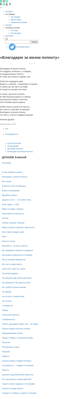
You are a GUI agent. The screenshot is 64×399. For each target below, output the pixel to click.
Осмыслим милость (10, 315)
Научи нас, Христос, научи (13, 269)
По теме (14, 30)
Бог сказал (6, 181)
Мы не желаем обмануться (14, 260)
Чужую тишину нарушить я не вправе (18, 384)
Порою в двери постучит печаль (16, 329)
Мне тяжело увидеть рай (13, 232)
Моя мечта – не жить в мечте (15, 246)
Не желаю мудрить (10, 273)
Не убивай (6, 292)
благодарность (11, 134)
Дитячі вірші (16, 20)
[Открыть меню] (1, 7)
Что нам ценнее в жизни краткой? (17, 379)
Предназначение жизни (12, 333)
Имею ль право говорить (13, 209)
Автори (8, 25)
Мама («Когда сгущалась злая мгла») (18, 227)
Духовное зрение (9, 195)
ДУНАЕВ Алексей (15, 149)
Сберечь (5, 356)
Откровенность (8, 319)
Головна (9, 11)
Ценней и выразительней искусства (17, 375)
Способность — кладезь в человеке (17, 365)
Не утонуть (7, 301)
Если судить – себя (10, 204)
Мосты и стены (8, 241)
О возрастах (7, 306)
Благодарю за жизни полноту (20, 151)
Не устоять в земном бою (13, 296)
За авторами (12, 146)
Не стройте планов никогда (14, 287)
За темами (15, 17)
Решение (6, 352)
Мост (4, 237)
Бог (6, 129)
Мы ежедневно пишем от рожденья (17, 250)
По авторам (16, 33)
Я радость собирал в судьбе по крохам (19, 393)
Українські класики (19, 22)
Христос (5, 370)
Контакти (9, 36)
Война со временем (10, 190)
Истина (5, 218)
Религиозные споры (10, 347)
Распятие (6, 342)
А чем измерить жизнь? (12, 172)
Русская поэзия (14, 143)
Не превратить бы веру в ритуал (16, 283)
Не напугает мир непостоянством (16, 278)
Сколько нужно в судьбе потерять (17, 361)
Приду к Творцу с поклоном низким (17, 338)
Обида (5, 310)
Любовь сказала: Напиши (13, 223)
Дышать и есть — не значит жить (16, 200)
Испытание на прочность (13, 213)
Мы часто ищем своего (12, 264)
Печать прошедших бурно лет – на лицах (20, 324)
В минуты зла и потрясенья (14, 186)
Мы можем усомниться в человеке (17, 255)
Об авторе (6, 163)
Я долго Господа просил (12, 388)
